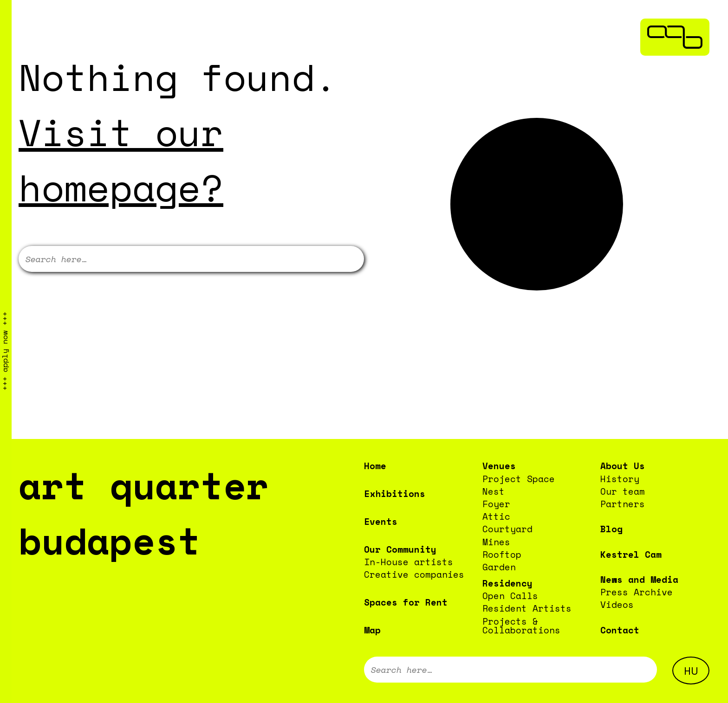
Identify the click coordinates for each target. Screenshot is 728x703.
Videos (617, 604)
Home (375, 465)
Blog (611, 528)
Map (372, 630)
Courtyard (507, 528)
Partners (622, 503)
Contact (619, 630)
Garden (499, 567)
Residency (507, 583)
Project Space (518, 478)
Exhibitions (394, 493)
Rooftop (501, 554)
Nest (493, 491)
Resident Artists (527, 608)
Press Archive (636, 592)
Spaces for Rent (406, 602)
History (619, 478)
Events (380, 521)
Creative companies (414, 574)
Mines (496, 541)
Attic (496, 516)
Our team (622, 491)
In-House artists (408, 561)
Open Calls (510, 595)
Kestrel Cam (631, 554)
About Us (622, 465)
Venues (499, 465)
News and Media (639, 579)
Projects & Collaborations (521, 625)
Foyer (496, 503)
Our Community (400, 549)
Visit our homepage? (121, 159)
